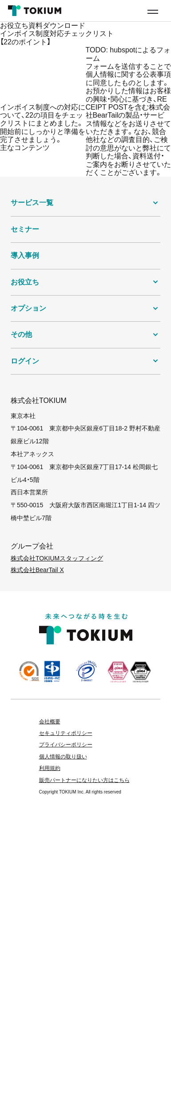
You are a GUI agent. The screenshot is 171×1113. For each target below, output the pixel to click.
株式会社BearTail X (37, 569)
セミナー (25, 229)
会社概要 (49, 721)
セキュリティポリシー (65, 733)
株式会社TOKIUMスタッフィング (57, 558)
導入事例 (25, 255)
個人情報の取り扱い (63, 757)
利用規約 (49, 768)
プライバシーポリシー (65, 745)
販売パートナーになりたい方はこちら (84, 780)
